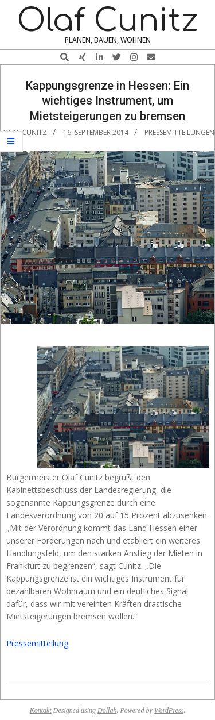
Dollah (106, 710)
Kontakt (41, 710)
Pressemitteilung (37, 643)
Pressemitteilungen (179, 132)
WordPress (168, 710)
